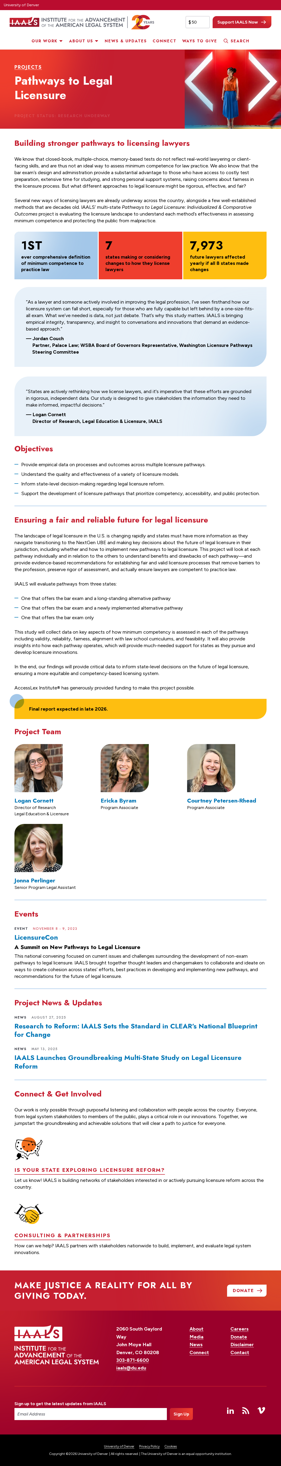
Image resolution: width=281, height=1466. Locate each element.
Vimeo (261, 1410)
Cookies (170, 1446)
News (196, 1344)
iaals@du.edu (131, 1368)
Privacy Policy (149, 1446)
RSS (246, 1410)
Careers (239, 1329)
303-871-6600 (132, 1360)
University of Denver (21, 5)
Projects (28, 67)
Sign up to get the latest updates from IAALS (60, 1403)
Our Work (45, 41)
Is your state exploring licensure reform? (89, 1189)
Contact (239, 1352)
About (196, 1329)
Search (240, 41)
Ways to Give (199, 41)
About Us (81, 41)
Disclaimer (242, 1344)
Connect (164, 41)
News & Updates (126, 41)
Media (196, 1337)
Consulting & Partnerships (62, 1255)
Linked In (230, 1410)
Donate (238, 1337)
